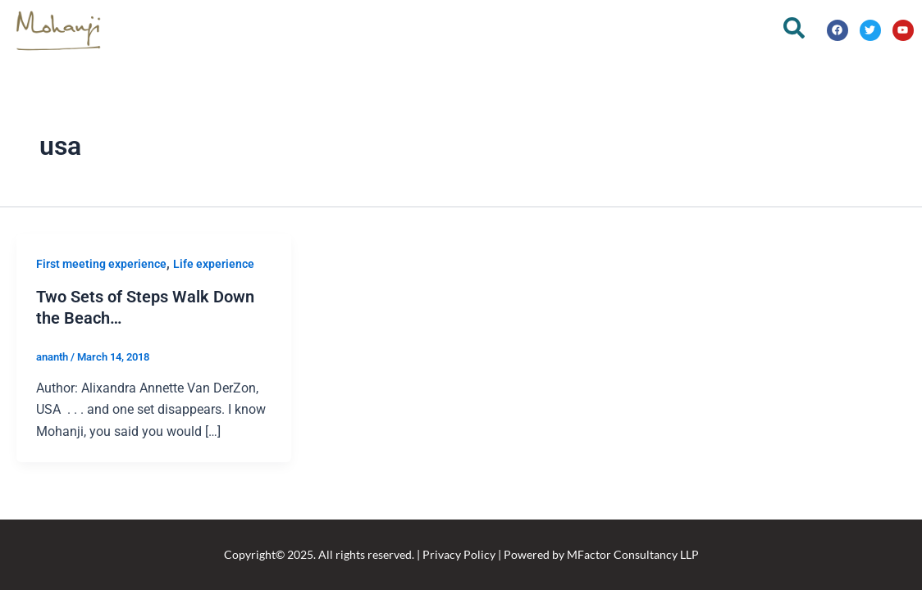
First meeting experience (101, 263)
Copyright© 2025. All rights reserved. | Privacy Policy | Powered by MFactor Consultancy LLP (461, 554)
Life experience (213, 263)
